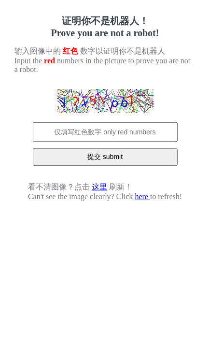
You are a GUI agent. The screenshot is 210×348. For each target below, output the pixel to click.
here (142, 196)
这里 (99, 187)
